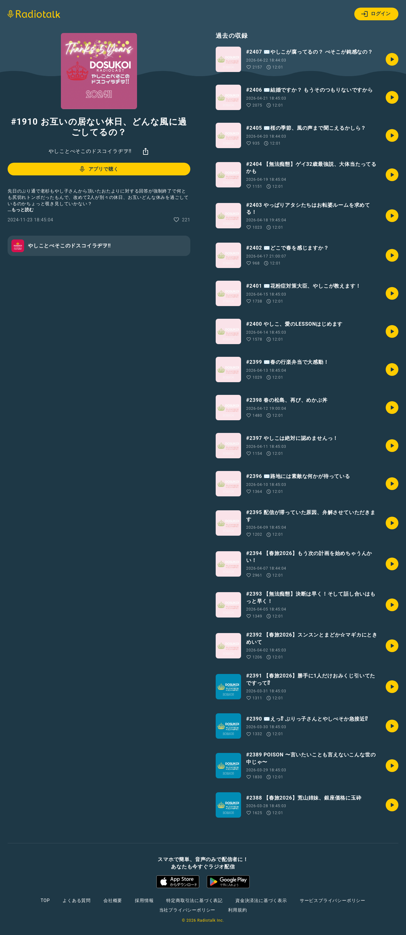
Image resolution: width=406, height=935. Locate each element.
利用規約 (237, 909)
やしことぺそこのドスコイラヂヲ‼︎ (90, 151)
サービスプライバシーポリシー (332, 900)
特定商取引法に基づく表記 (194, 900)
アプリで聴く (98, 169)
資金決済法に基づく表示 (261, 900)
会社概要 (112, 900)
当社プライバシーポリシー (187, 909)
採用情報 (144, 900)
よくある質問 (76, 900)
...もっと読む (21, 209)
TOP (45, 900)
